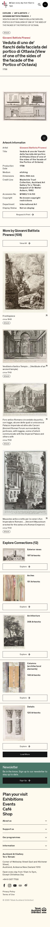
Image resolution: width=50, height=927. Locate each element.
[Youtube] (15, 885)
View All (25, 243)
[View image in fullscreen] (44, 138)
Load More (25, 754)
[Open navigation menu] (45, 4)
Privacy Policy (9, 891)
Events (9, 804)
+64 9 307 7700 (11, 879)
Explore (25, 566)
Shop (7, 814)
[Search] (39, 4)
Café (7, 809)
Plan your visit (15, 794)
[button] (25, 288)
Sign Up (25, 780)
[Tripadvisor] (20, 885)
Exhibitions (13, 799)
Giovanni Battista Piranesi (16, 37)
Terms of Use (9, 894)
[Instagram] (9, 885)
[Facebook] (4, 885)
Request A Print (25, 214)
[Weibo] (25, 885)
